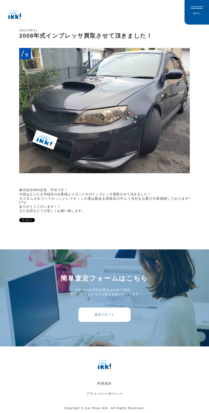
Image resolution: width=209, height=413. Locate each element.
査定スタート (104, 314)
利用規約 (104, 383)
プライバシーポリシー (104, 393)
